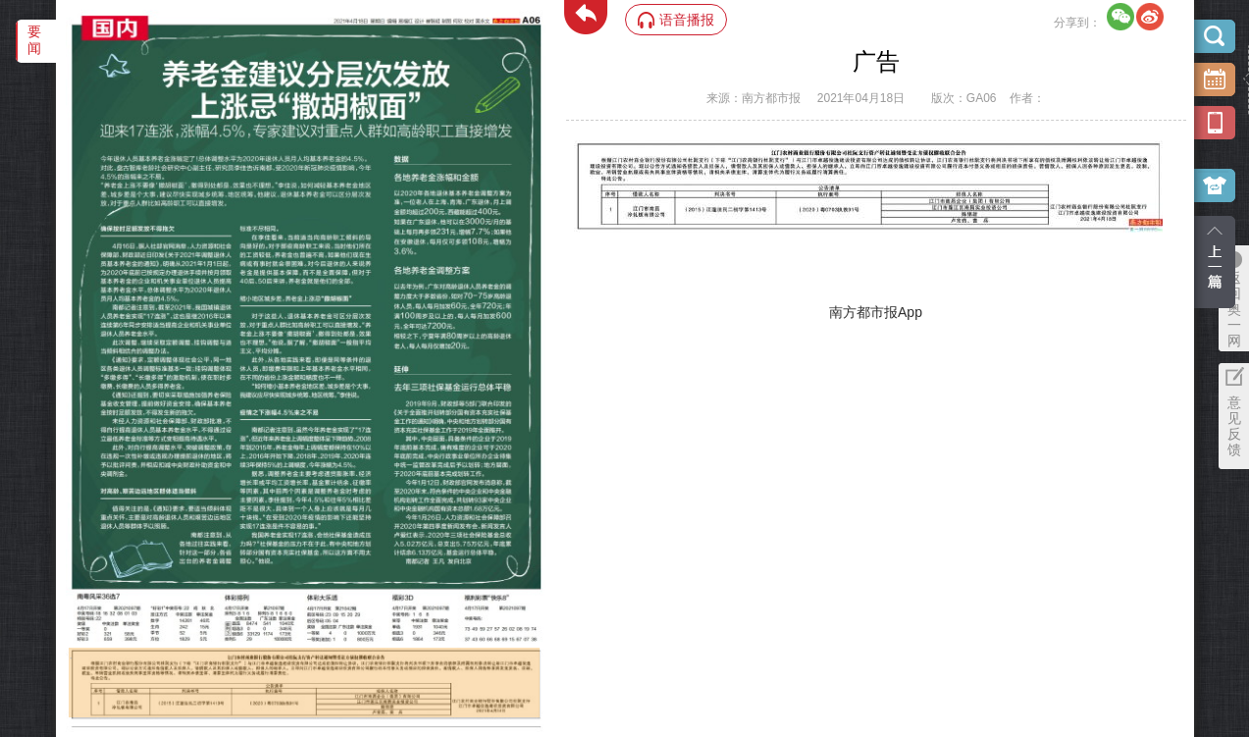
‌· (71, 657)
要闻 (34, 40)
